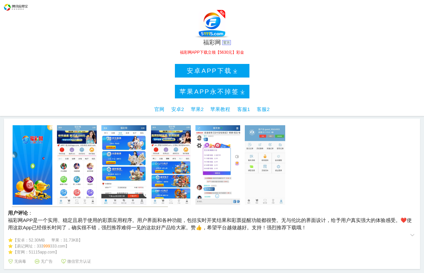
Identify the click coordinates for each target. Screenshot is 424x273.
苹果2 (197, 109)
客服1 (243, 109)
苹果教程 (220, 109)
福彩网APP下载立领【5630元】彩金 (212, 52)
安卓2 (177, 109)
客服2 (263, 109)
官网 (159, 109)
